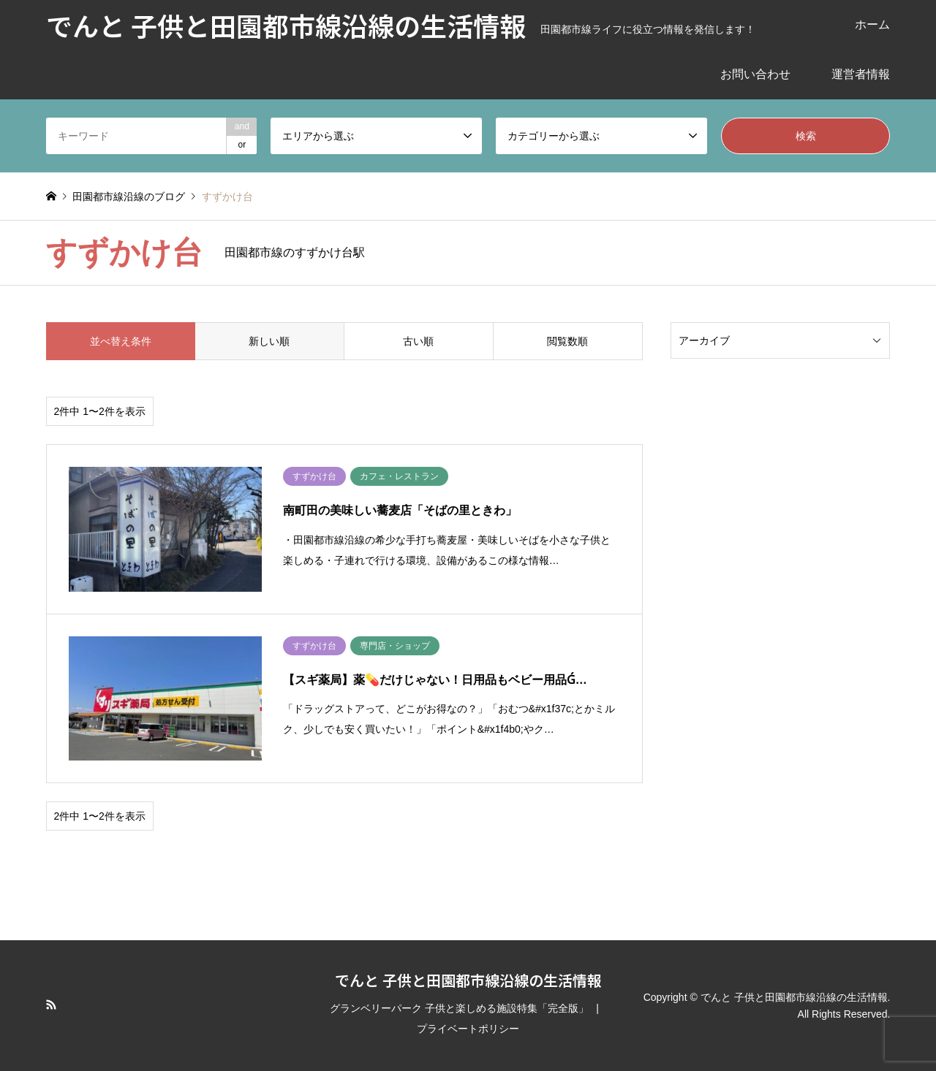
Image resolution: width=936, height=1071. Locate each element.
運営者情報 (860, 74)
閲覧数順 (567, 341)
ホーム (872, 24)
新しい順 (269, 341)
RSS (51, 1004)
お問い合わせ (755, 74)
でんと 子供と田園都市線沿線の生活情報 (468, 980)
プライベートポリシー (468, 1028)
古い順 (418, 341)
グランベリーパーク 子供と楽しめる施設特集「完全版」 (459, 1008)
